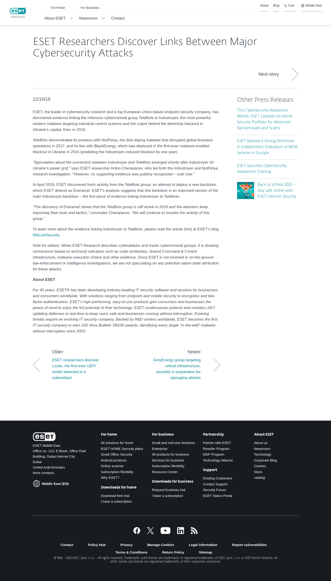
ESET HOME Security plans (122, 449)
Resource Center (165, 472)
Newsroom (262, 449)
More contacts (43, 473)
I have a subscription (116, 501)
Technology (262, 454)
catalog (259, 477)
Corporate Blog (265, 460)
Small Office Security (116, 454)
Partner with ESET (217, 443)
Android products (114, 460)
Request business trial (169, 490)
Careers (260, 466)
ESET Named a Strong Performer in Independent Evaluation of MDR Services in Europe (267, 147)
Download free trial (115, 496)
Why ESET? (110, 477)
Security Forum (214, 490)
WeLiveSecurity (46, 235)
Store (258, 472)
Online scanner (112, 466)
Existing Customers (217, 478)
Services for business (168, 460)
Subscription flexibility (117, 472)
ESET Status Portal (217, 496)
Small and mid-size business (173, 443)
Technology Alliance (218, 460)
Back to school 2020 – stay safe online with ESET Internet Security (276, 191)
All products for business (170, 454)
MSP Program (213, 454)
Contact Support (215, 484)
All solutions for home (117, 443)
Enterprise (159, 449)
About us (260, 443)
